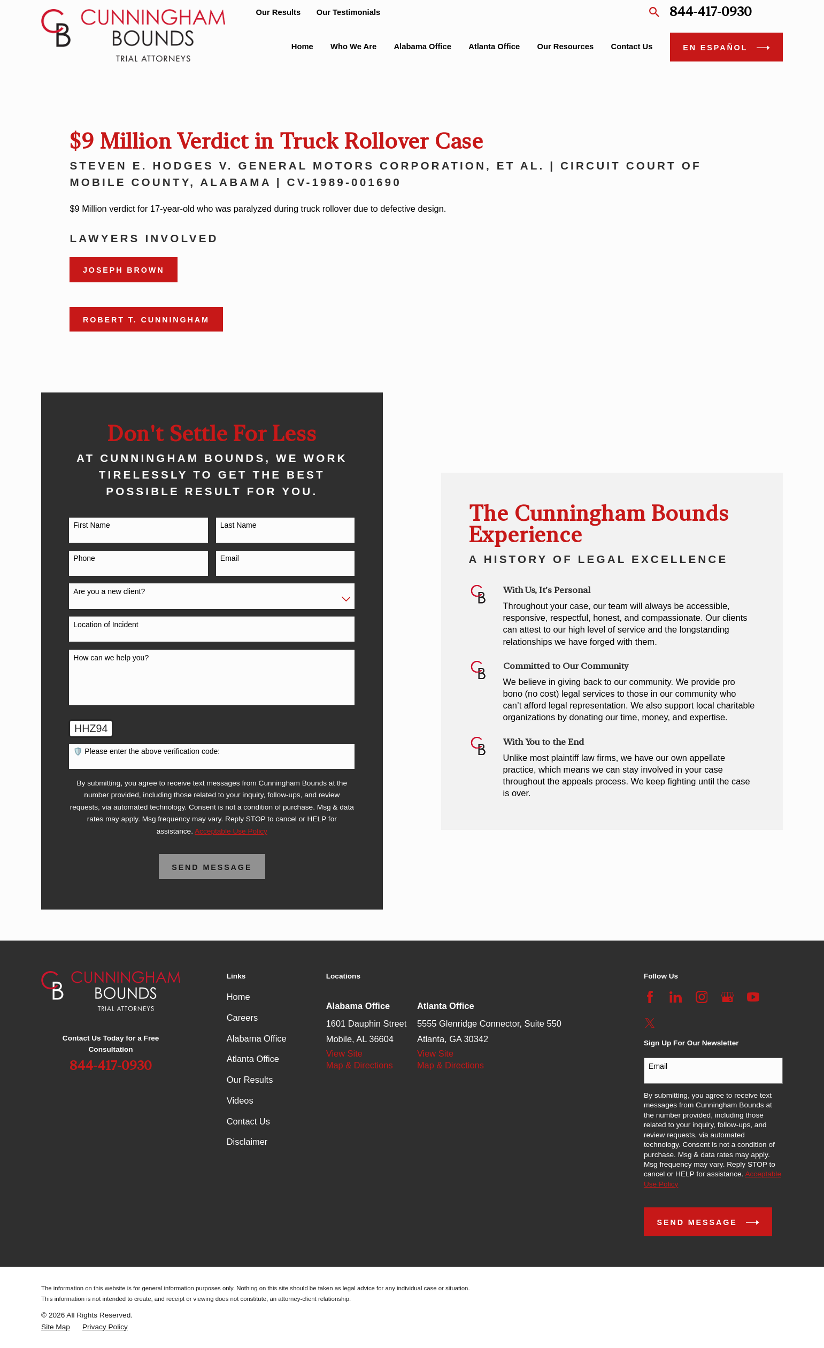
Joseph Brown (124, 270)
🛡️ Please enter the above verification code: (131, 751)
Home (238, 997)
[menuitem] (55, 1327)
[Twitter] (650, 1023)
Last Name (223, 525)
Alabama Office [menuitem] (422, 46)
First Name (76, 525)
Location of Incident (90, 624)
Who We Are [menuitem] (353, 46)
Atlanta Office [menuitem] (494, 46)
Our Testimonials (349, 12)
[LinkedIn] (675, 997)
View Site (344, 1053)
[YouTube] (753, 997)
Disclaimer (247, 1141)
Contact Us (248, 1121)
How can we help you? (95, 657)
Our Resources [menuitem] (565, 46)
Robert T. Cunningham (146, 319)
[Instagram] (702, 997)
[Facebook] (650, 997)
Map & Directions (359, 1065)
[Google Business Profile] (727, 997)
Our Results (278, 12)
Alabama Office (257, 1038)
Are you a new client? (93, 591)
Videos (240, 1100)
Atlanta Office (253, 1059)
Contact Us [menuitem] (632, 46)
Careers (242, 1017)
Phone (68, 558)
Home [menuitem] (302, 46)
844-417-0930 (710, 12)
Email (214, 558)
